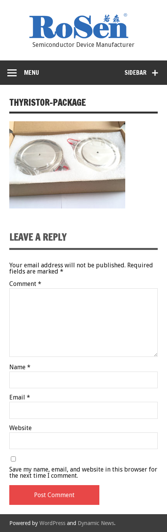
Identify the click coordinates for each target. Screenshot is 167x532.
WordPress (52, 523)
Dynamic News (96, 523)
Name (20, 367)
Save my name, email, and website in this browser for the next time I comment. (83, 473)
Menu (31, 72)
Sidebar (135, 72)
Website (20, 428)
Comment (25, 284)
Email (19, 397)
